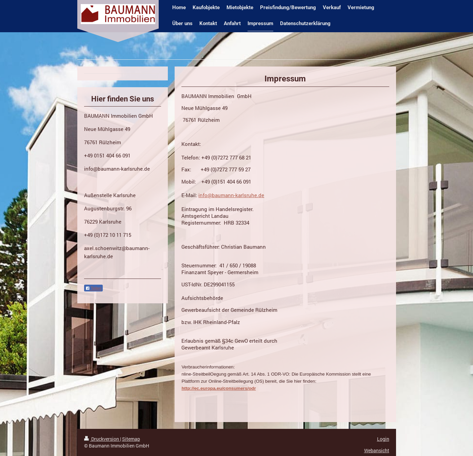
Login (383, 439)
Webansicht (376, 450)
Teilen (93, 288)
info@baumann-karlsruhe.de (231, 195)
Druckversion (102, 439)
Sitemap (131, 439)
